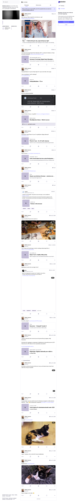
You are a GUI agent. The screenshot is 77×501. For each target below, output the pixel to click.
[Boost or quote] (30, 45)
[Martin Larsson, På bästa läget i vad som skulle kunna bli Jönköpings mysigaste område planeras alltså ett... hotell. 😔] (38, 405)
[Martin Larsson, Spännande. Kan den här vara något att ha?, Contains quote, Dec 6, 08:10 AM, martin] (38, 289)
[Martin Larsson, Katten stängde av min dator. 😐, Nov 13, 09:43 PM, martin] (38, 492)
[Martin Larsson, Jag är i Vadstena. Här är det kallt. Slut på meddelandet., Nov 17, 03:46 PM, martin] (38, 454)
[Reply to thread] (22, 394)
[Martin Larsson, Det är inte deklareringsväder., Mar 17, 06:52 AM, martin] (38, 98)
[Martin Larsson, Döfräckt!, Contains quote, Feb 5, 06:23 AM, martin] (38, 198)
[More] (55, 45)
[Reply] (22, 45)
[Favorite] (38, 45)
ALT (54, 238)
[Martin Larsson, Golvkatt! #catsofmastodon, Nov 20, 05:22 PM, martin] (38, 432)
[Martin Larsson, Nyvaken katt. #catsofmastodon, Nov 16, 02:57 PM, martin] (38, 473)
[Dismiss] (54, 9)
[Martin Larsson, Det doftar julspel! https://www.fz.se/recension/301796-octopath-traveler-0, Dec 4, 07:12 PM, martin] (38, 324)
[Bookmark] (46, 45)
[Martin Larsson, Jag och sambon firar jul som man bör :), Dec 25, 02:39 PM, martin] (38, 228)
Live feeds (24, 2)
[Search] (10, 2)
